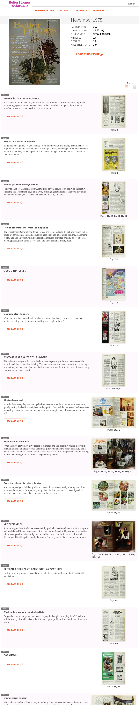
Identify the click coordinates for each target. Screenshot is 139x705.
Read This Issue (87, 54)
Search (98, 10)
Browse (64, 10)
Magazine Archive (44, 10)
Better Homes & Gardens (20, 4)
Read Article (14, 116)
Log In (131, 3)
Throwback (80, 10)
